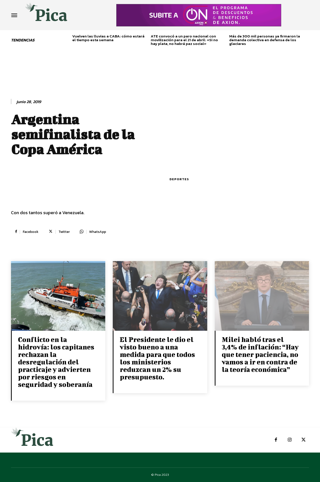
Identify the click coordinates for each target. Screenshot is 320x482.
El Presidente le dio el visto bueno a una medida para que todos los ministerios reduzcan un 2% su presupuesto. (157, 358)
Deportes (179, 179)
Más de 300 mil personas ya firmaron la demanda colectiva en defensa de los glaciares (264, 39)
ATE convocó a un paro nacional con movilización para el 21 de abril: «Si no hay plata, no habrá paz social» (184, 39)
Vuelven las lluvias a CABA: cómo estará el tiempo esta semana (108, 38)
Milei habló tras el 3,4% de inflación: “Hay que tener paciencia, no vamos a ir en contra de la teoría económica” (260, 354)
